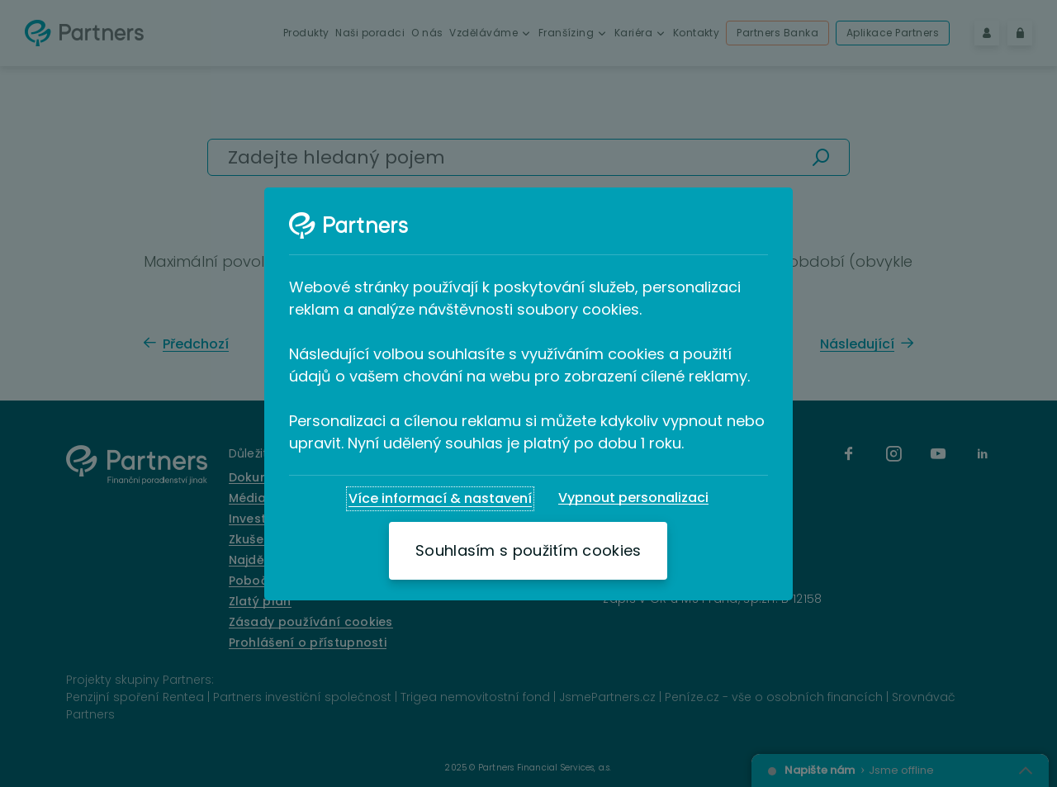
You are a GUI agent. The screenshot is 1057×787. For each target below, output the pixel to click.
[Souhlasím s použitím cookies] (528, 551)
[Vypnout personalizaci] (633, 498)
